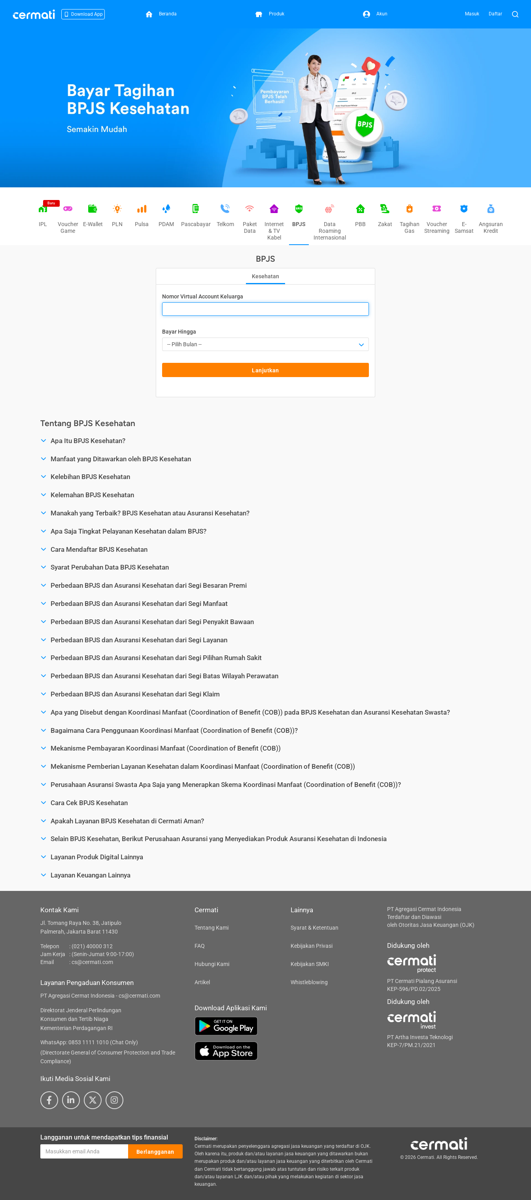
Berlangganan (155, 1152)
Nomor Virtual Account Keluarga (202, 296)
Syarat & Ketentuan (314, 928)
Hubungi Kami (212, 964)
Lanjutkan (265, 370)
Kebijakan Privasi (312, 946)
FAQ (200, 946)
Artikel (202, 982)
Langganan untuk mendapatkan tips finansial (104, 1137)
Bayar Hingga (179, 331)
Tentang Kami (212, 928)
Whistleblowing (309, 982)
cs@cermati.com (92, 962)
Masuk (472, 14)
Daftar (495, 14)
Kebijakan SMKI (310, 964)
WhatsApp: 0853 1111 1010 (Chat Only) (89, 1042)
